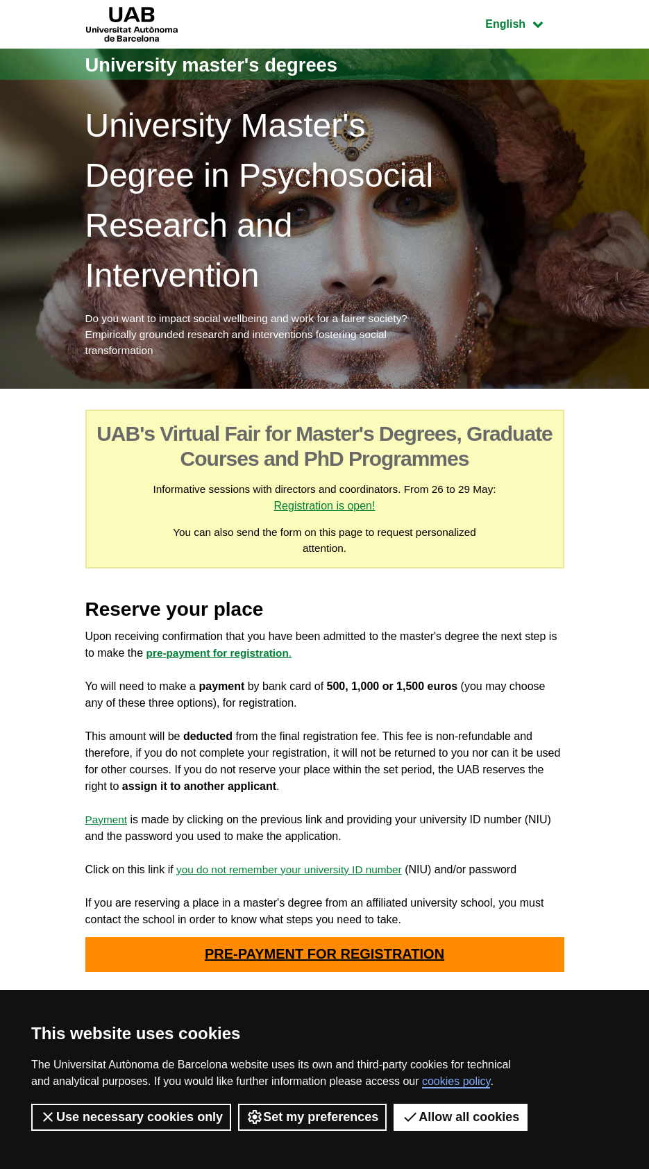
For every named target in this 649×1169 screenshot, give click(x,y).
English (524, 22)
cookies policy (456, 1081)
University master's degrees (223, 64)
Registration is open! (338, 510)
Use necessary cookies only (131, 1117)
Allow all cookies (460, 1117)
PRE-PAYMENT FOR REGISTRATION (324, 960)
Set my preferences (312, 1117)
